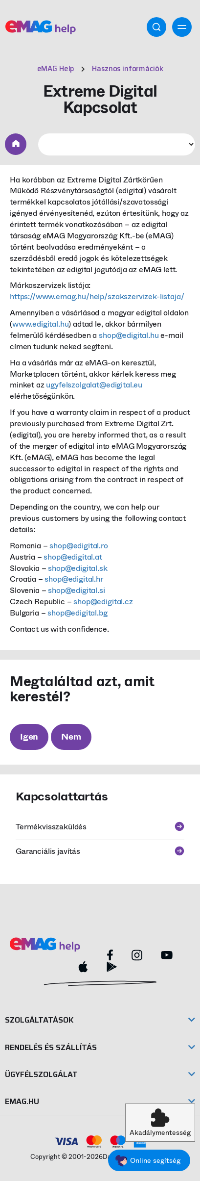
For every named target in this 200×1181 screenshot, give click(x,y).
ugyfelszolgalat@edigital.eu (94, 384)
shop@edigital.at (73, 557)
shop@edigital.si (76, 590)
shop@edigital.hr (73, 579)
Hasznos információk (127, 69)
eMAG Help (56, 69)
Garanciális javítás (100, 851)
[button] (160, 1123)
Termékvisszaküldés (100, 826)
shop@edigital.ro (78, 545)
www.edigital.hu (40, 324)
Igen (29, 736)
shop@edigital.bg (77, 612)
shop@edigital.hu (128, 335)
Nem (71, 736)
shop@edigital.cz (103, 601)
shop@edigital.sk (77, 568)
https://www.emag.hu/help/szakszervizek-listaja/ (97, 296)
